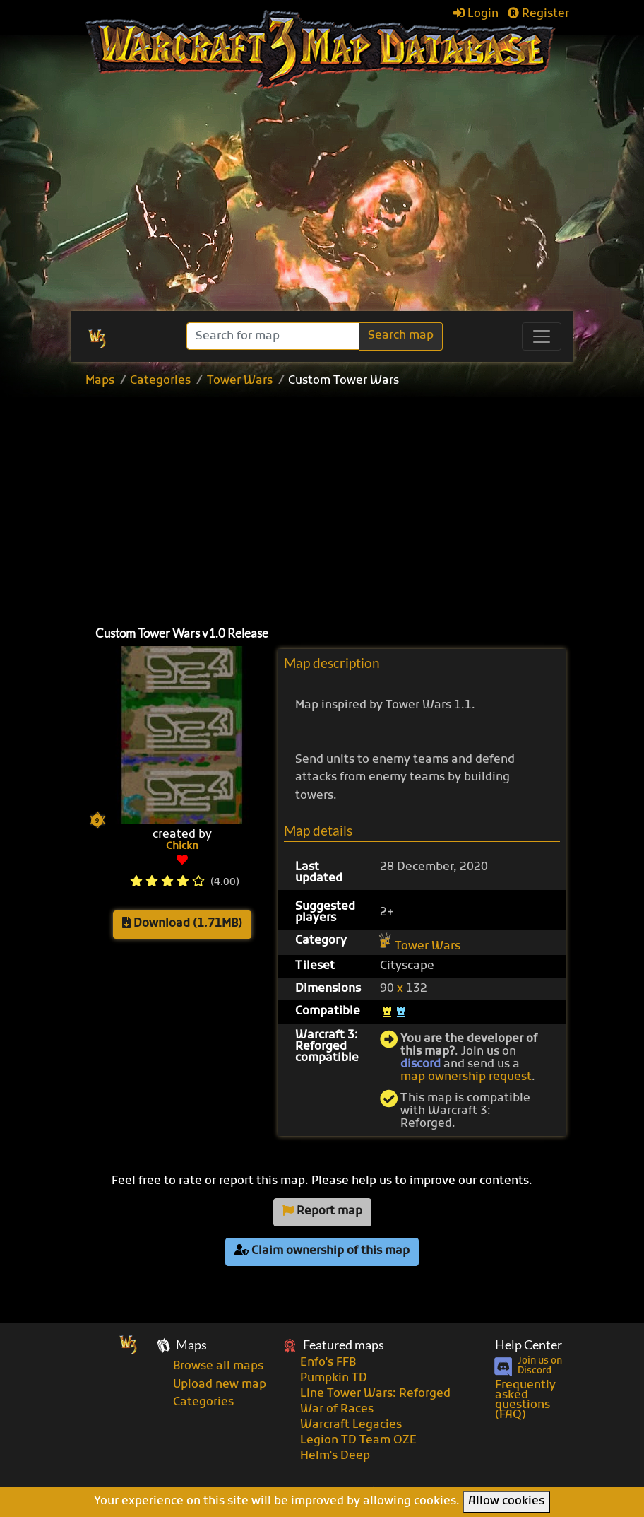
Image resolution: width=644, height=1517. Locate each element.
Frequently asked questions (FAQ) (525, 1400)
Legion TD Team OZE (358, 1441)
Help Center (528, 1344)
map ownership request (466, 1077)
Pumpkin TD (333, 1378)
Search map (401, 336)
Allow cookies (506, 1501)
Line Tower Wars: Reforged (375, 1394)
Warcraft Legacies (351, 1425)
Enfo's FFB (328, 1363)
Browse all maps (218, 1366)
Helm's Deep (335, 1456)
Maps (99, 381)
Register (538, 14)
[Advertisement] (353, 503)
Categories (160, 381)
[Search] (274, 336)
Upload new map (219, 1385)
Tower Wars (240, 381)
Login (476, 14)
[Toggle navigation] (541, 336)
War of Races (337, 1409)
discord (420, 1065)
